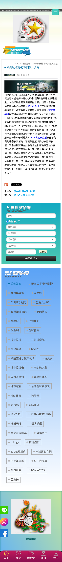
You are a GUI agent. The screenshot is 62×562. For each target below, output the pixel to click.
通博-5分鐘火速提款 (24, 195)
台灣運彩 (34, 321)
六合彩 (15, 405)
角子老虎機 (40, 461)
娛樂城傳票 (40, 377)
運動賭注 (16, 349)
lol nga (15, 442)
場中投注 (16, 340)
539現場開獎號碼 (40, 414)
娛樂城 (15, 321)
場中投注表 (17, 367)
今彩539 (16, 414)
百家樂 (15, 479)
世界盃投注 (31, 539)
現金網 (15, 330)
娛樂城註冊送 (19, 312)
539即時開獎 (18, 302)
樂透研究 (16, 470)
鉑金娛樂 (26, 63)
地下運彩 (16, 386)
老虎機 (38, 293)
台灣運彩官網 (44, 451)
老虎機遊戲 (40, 367)
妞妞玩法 (16, 423)
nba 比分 (16, 395)
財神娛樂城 (17, 461)
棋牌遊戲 (36, 423)
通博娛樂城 (33, 106)
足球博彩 (42, 312)
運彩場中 (42, 433)
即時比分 (34, 405)
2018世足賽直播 (38, 137)
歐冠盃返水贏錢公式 (23, 358)
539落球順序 (18, 451)
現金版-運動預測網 (42, 284)
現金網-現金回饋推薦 (24, 191)
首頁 (17, 63)
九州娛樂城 (37, 340)
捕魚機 (48, 358)
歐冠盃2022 (38, 470)
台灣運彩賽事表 (40, 386)
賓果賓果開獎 (19, 433)
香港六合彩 (42, 302)
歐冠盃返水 (17, 377)
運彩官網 (34, 330)
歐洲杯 (35, 349)
